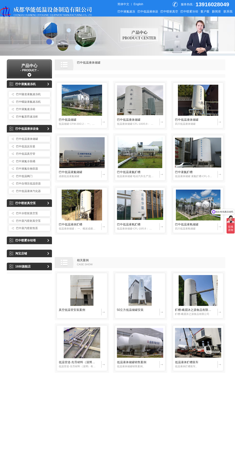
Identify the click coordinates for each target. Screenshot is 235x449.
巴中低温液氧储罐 (186, 224)
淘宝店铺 (18, 253)
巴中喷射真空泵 (23, 203)
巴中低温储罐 (67, 119)
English (138, 4)
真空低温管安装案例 (72, 309)
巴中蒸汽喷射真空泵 (28, 220)
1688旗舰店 (20, 266)
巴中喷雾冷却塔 (23, 240)
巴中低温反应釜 (25, 146)
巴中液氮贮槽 (184, 172)
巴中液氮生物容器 (27, 168)
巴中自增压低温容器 (28, 183)
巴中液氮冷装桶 (25, 161)
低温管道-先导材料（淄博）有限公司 (77, 362)
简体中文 (123, 4)
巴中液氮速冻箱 (25, 109)
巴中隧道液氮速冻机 (28, 94)
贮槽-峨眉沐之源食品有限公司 (193, 309)
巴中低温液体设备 (24, 128)
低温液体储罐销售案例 (131, 362)
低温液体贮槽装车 (186, 362)
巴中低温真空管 (25, 153)
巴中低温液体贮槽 (70, 224)
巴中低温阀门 (24, 176)
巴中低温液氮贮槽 (128, 172)
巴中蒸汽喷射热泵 (27, 228)
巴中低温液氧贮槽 (128, 224)
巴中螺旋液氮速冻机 (28, 101)
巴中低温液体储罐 (27, 138)
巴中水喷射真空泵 (27, 213)
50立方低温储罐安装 (130, 309)
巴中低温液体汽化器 (28, 191)
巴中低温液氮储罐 (70, 172)
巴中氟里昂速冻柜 (27, 116)
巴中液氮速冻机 (23, 84)
